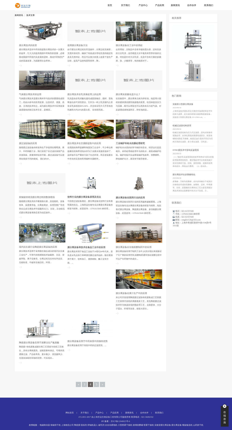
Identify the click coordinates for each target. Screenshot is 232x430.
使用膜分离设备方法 (77, 45)
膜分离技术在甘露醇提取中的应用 (84, 143)
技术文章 (30, 15)
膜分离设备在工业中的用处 (129, 45)
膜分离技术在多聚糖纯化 (184, 174)
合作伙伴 (191, 5)
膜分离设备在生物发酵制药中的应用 (134, 276)
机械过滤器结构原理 (182, 125)
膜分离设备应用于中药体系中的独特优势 (87, 366)
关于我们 (125, 5)
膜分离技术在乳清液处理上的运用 (84, 94)
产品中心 (143, 5)
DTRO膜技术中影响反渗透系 (186, 150)
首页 (110, 5)
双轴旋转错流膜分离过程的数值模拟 (37, 226)
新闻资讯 (175, 5)
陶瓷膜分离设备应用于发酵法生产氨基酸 (39, 375)
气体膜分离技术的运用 (30, 94)
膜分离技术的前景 (28, 45)
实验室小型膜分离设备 (183, 104)
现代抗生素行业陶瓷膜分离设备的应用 (38, 278)
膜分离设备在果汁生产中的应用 (131, 326)
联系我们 (208, 5)
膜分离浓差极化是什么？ (128, 94)
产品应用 (159, 5)
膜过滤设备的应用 (28, 143)
